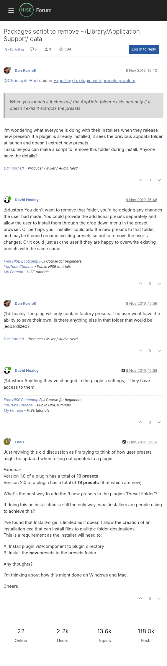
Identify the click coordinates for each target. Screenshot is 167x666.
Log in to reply (144, 49)
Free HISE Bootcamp (21, 261)
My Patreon (13, 272)
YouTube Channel (18, 266)
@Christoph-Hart (21, 80)
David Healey (27, 200)
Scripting (14, 49)
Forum (43, 10)
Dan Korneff (26, 70)
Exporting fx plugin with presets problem (94, 80)
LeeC (19, 442)
